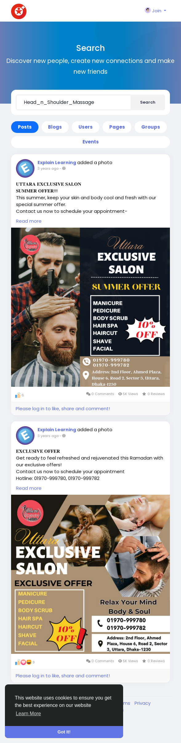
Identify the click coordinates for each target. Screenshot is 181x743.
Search (147, 102)
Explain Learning (57, 162)
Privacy (143, 703)
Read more (29, 221)
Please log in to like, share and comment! (63, 408)
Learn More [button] (28, 713)
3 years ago (48, 168)
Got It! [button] (64, 731)
